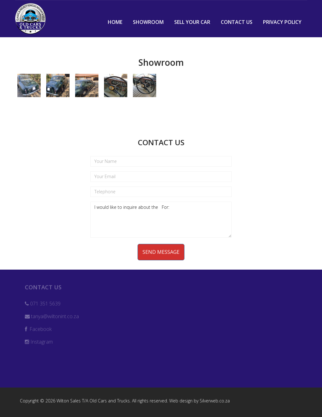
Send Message (161, 252)
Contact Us (236, 22)
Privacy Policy (282, 22)
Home (115, 22)
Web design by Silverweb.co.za (199, 401)
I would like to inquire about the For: (161, 220)
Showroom (148, 22)
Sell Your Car (192, 22)
